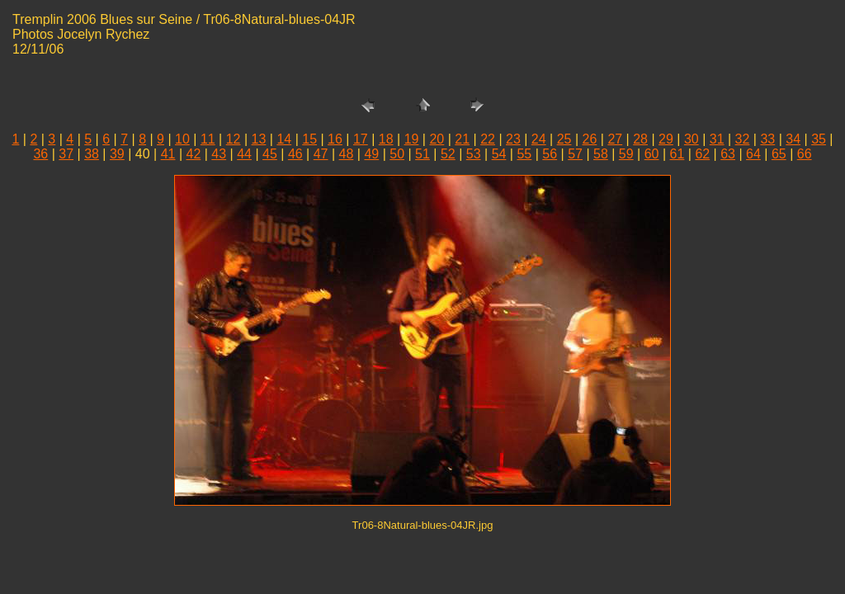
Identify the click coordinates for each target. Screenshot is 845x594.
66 (804, 154)
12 (233, 139)
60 (651, 154)
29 (666, 139)
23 (513, 139)
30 (691, 139)
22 (487, 139)
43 (218, 154)
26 (590, 139)
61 (677, 154)
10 (182, 139)
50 (396, 154)
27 (614, 139)
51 (422, 154)
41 (168, 154)
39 (117, 154)
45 (269, 154)
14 (283, 139)
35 (818, 139)
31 (717, 139)
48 (346, 154)
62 (702, 154)
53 (473, 154)
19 (411, 139)
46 (295, 154)
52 (448, 154)
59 (626, 154)
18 (386, 139)
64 (753, 154)
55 (524, 154)
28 (640, 139)
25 (564, 139)
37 (66, 154)
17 (360, 139)
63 (727, 154)
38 (91, 154)
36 (40, 154)
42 (193, 154)
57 (575, 154)
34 (793, 139)
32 (742, 139)
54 (499, 154)
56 (549, 154)
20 (436, 139)
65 (779, 154)
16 (335, 139)
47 (321, 154)
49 (371, 154)
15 (309, 139)
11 (208, 139)
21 (462, 139)
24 (538, 139)
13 (259, 139)
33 (767, 139)
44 (244, 154)
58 (600, 154)
